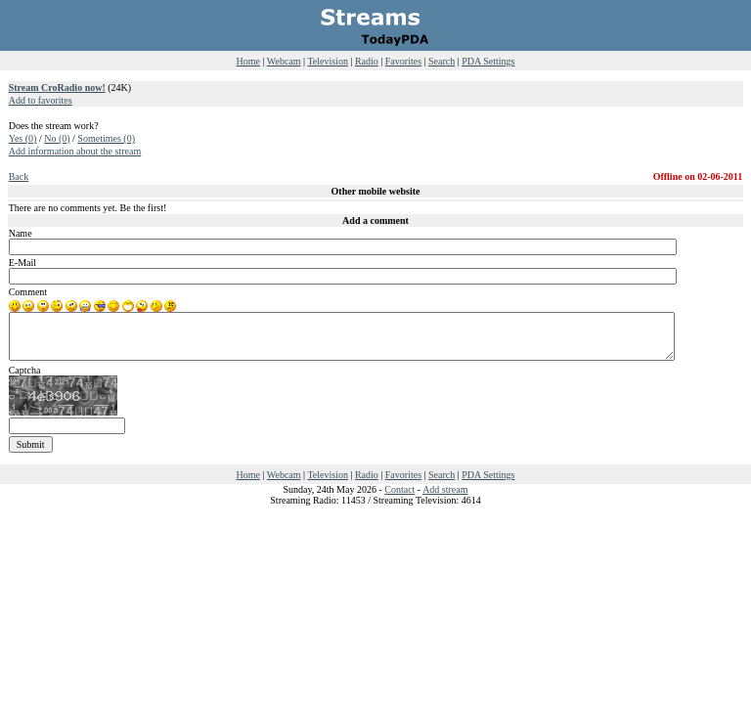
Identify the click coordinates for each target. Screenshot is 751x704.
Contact (399, 489)
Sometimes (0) (106, 138)
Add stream (444, 489)
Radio (366, 61)
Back (19, 176)
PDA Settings (488, 61)
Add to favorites (40, 100)
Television (327, 61)
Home (248, 61)
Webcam (284, 61)
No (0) (56, 138)
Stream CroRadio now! (57, 87)
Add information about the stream (75, 151)
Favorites (403, 61)
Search (441, 61)
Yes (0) (23, 138)
